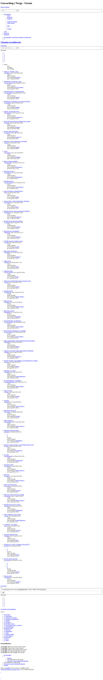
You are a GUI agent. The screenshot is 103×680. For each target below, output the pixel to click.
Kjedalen (17, 227)
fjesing (7, 392)
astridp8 (7, 372)
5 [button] (4, 59)
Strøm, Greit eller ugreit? (10, 484)
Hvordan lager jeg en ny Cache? (12, 504)
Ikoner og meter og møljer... (11, 161)
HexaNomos (8, 113)
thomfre (17, 147)
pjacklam (17, 157)
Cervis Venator (9, 83)
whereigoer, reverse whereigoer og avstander (15, 141)
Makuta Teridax (19, 296)
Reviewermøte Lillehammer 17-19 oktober (15, 330)
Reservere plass (8, 301)
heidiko (7, 352)
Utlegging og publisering (11, 42)
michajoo (7, 73)
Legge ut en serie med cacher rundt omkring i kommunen (18, 350)
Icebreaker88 (8, 456)
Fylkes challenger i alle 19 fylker (12, 514)
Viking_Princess (19, 406)
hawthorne (8, 496)
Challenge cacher (8, 271)
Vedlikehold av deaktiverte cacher (12, 81)
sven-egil (7, 486)
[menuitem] (8, 15)
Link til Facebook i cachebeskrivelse (13, 191)
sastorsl (17, 572)
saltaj (6, 143)
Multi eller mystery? (9, 171)
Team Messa (8, 422)
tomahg (17, 97)
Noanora (7, 506)
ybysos (7, 546)
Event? (5, 151)
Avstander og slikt (8, 464)
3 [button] (4, 56)
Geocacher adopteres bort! (11, 534)
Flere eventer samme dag (10, 251)
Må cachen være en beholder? (11, 231)
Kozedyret (7, 212)
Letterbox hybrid (8, 291)
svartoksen (8, 103)
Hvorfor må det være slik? (10, 558)
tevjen (16, 276)
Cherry (7, 446)
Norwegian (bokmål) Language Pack (10, 669)
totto (6, 192)
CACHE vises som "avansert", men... (13, 241)
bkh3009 (7, 342)
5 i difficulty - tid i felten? (10, 524)
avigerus (7, 123)
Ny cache (6, 454)
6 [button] (4, 60)
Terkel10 (7, 302)
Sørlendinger (18, 440)
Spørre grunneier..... (9, 420)
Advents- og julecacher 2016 (11, 111)
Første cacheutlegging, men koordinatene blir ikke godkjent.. (19, 340)
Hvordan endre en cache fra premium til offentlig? (17, 211)
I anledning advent (8, 181)
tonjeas (7, 282)
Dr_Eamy (7, 412)
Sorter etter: (19, 589)
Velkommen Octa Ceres (10, 410)
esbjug (17, 197)
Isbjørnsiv (7, 232)
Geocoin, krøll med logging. (11, 131)
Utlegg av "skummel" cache (11, 71)
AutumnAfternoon (10, 382)
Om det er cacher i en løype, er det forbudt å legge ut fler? (19, 444)
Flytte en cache (8, 576)
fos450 (7, 242)
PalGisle (17, 416)
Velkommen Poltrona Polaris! (11, 430)
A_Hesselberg (8, 93)
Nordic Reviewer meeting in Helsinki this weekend (17, 121)
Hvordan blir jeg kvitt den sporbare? (13, 221)
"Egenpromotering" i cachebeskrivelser (14, 91)
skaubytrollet (8, 162)
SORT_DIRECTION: (37, 589)
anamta (17, 346)
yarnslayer (18, 356)
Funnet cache (7, 261)
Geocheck (6, 400)
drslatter (7, 536)
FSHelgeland (18, 510)
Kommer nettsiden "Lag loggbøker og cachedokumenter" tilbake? (21, 360)
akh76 (16, 266)
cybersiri (7, 222)
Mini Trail (6, 474)
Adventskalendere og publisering (12, 321)
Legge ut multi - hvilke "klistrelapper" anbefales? (16, 201)
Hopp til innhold (5, 7)
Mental (7, 262)
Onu (6, 526)
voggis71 (7, 476)
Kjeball (7, 402)
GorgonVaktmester (20, 376)
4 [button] (4, 57)
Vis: (6, 589)
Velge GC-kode (8, 390)
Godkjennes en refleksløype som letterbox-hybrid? (17, 101)
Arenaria (7, 466)
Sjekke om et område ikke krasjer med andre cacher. (17, 281)
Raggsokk (7, 312)
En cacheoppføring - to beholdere (12, 380)
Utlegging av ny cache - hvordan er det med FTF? (17, 544)
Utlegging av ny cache (9, 370)
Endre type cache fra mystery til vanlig (14, 494)
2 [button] (4, 54)
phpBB (8, 668)
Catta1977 (7, 133)
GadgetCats (8, 292)
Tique (16, 207)
